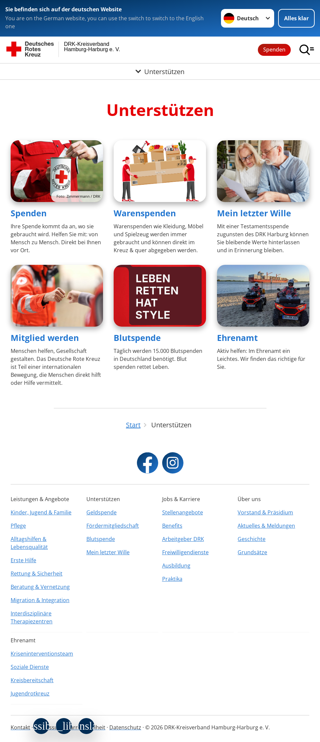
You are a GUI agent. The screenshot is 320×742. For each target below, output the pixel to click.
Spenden (274, 49)
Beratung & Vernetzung (40, 586)
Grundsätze (252, 552)
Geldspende (101, 512)
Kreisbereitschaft (32, 680)
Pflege (18, 525)
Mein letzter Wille (254, 213)
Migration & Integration (40, 600)
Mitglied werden (45, 337)
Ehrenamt (237, 337)
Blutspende (137, 337)
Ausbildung (176, 565)
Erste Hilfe (23, 560)
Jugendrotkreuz (30, 693)
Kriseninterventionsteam (42, 653)
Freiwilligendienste (185, 552)
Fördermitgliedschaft (112, 525)
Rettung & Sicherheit (36, 573)
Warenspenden (145, 213)
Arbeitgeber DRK (183, 539)
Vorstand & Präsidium (265, 512)
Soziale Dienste (30, 667)
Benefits (172, 525)
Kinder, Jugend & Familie (41, 512)
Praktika (172, 579)
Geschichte (252, 539)
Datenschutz (125, 727)
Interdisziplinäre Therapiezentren (32, 617)
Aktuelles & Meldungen (266, 525)
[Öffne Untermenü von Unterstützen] (160, 71)
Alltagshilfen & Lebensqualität (29, 543)
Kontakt (20, 727)
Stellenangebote (182, 512)
